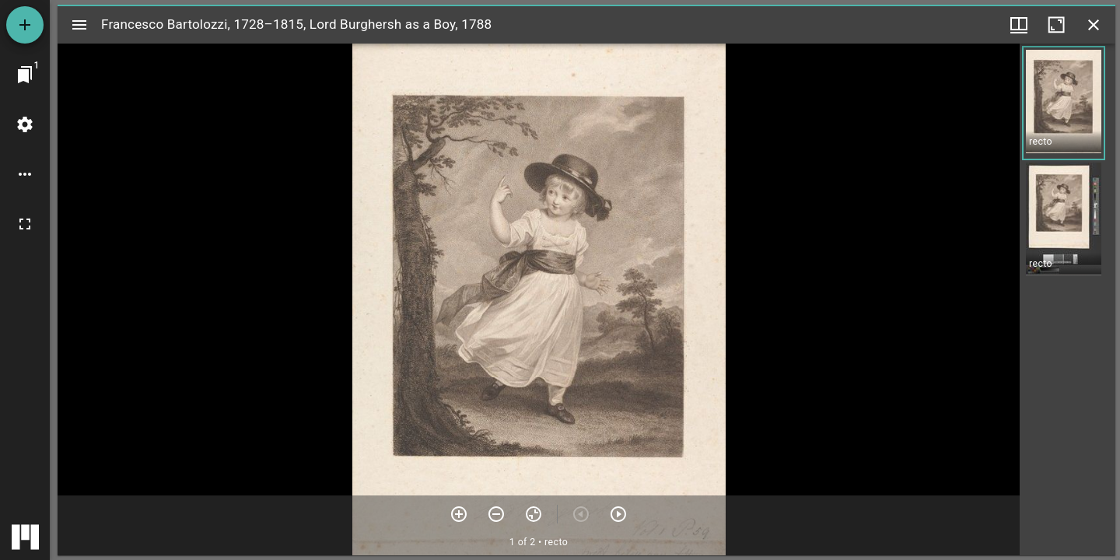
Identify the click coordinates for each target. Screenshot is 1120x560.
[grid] (1067, 299)
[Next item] (618, 514)
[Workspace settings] (25, 124)
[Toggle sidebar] (79, 25)
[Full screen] (25, 224)
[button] (1063, 103)
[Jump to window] (25, 74)
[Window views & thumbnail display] (1019, 25)
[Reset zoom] (533, 514)
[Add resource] (25, 25)
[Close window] (1093, 25)
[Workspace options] (25, 174)
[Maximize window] (1056, 25)
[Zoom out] (496, 514)
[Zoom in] (459, 514)
